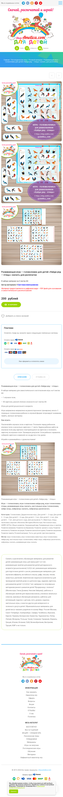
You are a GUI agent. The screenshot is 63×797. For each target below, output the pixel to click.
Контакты (31, 708)
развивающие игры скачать (26, 542)
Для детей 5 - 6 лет (47, 517)
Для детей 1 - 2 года (45, 515)
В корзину (12, 304)
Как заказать (31, 692)
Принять (14, 791)
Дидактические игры (29, 515)
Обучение (31, 752)
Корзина (47, 48)
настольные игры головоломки (21, 540)
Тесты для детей (35, 533)
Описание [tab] (22, 377)
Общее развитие (18, 525)
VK (27, 3)
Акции (31, 705)
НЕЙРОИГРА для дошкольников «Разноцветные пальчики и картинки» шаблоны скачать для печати (52, 75)
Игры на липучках (31, 745)
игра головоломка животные (32, 537)
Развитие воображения (25, 528)
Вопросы (31, 701)
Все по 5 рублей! (31, 730)
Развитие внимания (8, 528)
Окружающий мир (31, 525)
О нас (31, 714)
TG (23, 3)
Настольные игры (49, 523)
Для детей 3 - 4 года (16, 517)
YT (40, 3)
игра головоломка (14, 537)
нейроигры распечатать (51, 540)
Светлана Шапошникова (28, 285)
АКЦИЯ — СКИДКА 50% (31, 733)
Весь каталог (31, 723)
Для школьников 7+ (35, 520)
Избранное (33, 48)
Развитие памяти (7, 533)
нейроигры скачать (8, 542)
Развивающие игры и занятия (50, 525)
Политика (31, 717)
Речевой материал (35, 60)
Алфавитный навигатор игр (31, 758)
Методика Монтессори (33, 523)
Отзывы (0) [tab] (41, 377)
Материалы (31, 742)
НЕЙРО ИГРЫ (6, 525)
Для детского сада (20, 520)
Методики (31, 755)
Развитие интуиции (17, 531)
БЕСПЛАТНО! (31, 727)
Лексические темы (31, 736)
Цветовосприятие (48, 533)
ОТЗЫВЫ (31, 711)
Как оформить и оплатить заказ (31, 361)
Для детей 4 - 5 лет (32, 517)
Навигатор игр (31, 695)
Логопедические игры (19, 60)
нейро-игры (38, 540)
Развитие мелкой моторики (35, 531)
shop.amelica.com (44, 770)
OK (32, 3)
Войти (20, 48)
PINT (36, 3)
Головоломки (15, 515)
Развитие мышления (53, 531)
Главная (7, 60)
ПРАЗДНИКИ (31, 739)
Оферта (31, 698)
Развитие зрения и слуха (43, 528)
